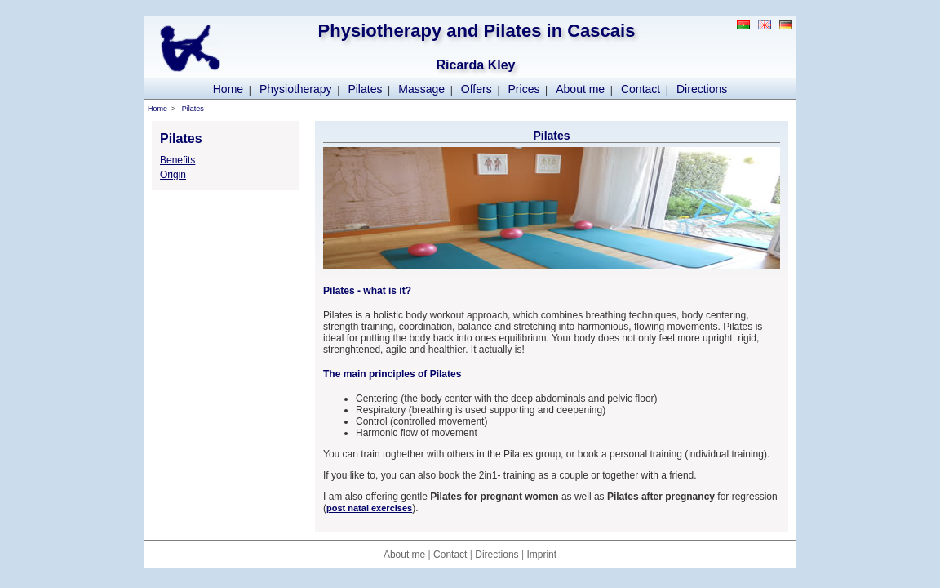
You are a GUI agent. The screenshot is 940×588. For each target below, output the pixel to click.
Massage (421, 89)
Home (228, 89)
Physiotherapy (295, 89)
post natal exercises (369, 508)
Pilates (365, 89)
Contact (640, 89)
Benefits (177, 160)
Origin (173, 174)
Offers (476, 89)
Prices (524, 89)
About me (580, 89)
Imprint (541, 554)
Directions (701, 89)
